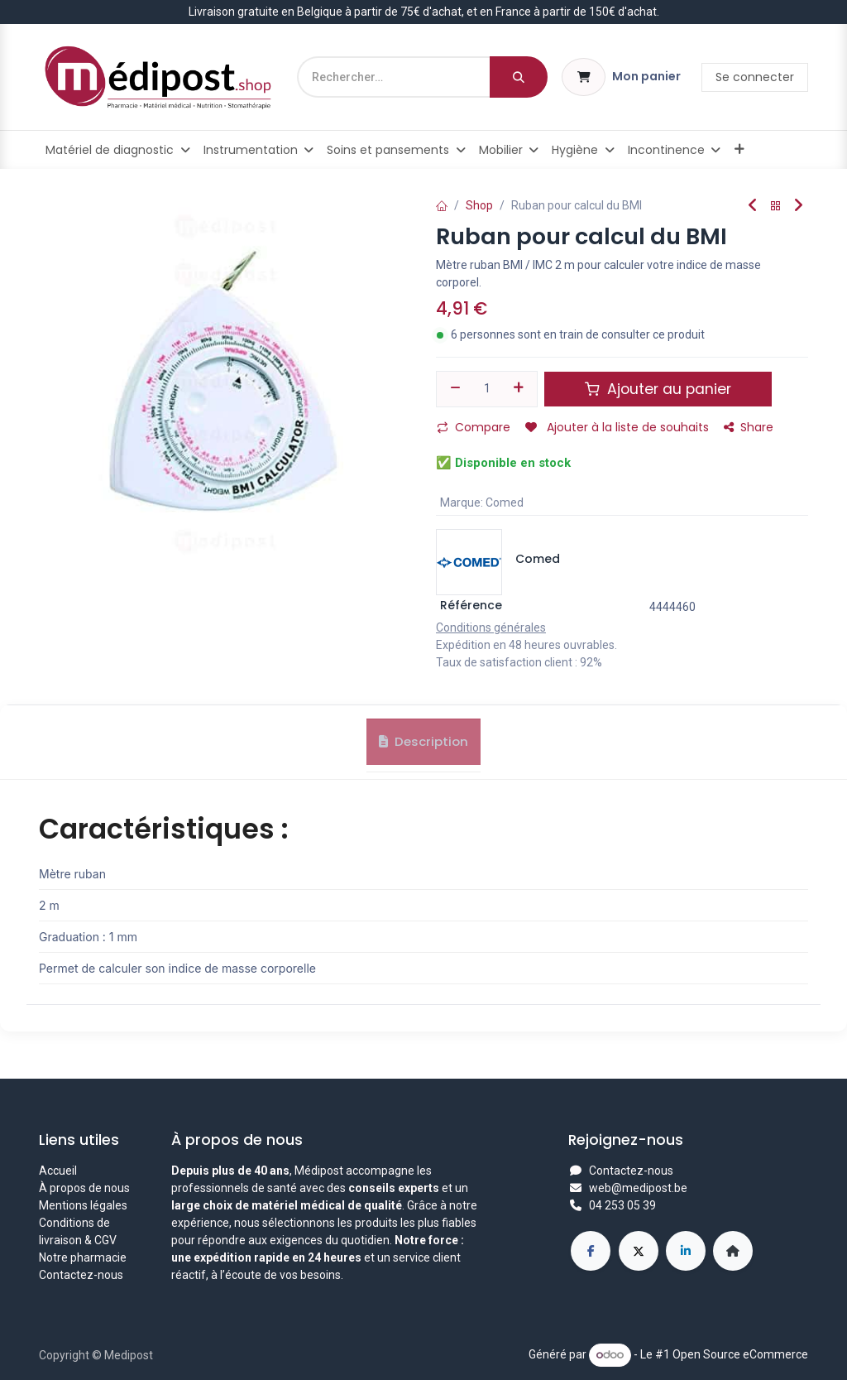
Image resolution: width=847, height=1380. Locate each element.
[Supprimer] (455, 389)
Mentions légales (83, 1205)
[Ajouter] (519, 389)
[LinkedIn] (686, 1251)
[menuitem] (118, 150)
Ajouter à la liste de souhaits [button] (617, 427)
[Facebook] (590, 1251)
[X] (638, 1251)
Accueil (58, 1170)
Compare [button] (473, 427)
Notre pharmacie (83, 1257)
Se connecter (754, 77)
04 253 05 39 (622, 1205)
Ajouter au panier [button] (658, 389)
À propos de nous (84, 1188)
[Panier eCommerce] (621, 77)
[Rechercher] (519, 77)
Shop (479, 205)
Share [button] (748, 427)
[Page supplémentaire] (733, 1251)
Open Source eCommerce (740, 1354)
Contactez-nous (81, 1274)
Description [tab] (424, 747)
